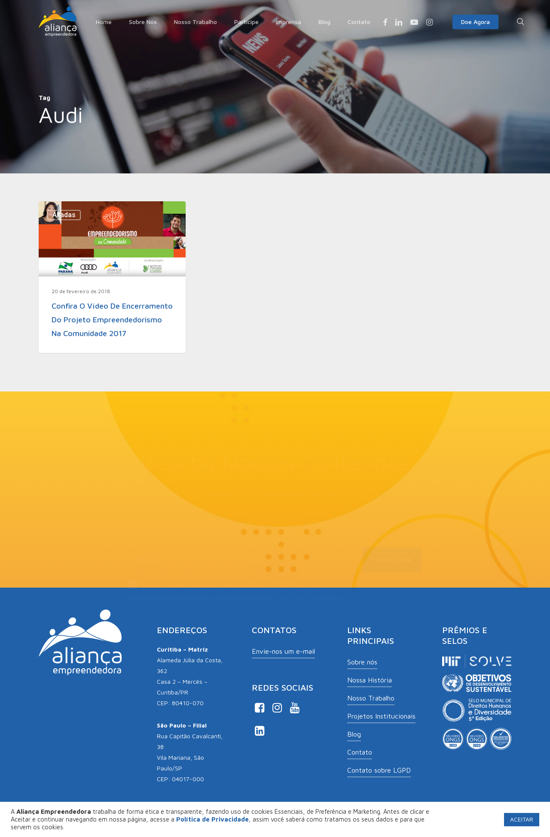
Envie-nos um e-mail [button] (283, 651)
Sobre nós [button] (362, 662)
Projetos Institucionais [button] (381, 716)
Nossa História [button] (369, 680)
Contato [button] (359, 752)
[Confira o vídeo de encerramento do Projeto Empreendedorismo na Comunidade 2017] (112, 276)
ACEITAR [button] (521, 819)
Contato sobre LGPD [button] (379, 770)
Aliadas (64, 215)
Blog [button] (354, 734)
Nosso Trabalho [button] (370, 698)
